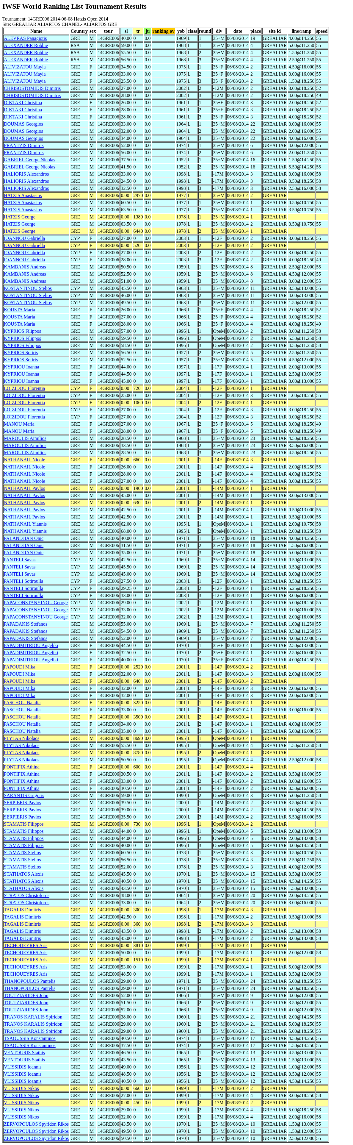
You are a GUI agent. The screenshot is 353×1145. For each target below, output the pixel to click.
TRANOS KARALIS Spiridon (33, 1016)
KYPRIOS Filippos (22, 331)
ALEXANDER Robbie (26, 45)
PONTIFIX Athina (22, 766)
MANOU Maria (19, 424)
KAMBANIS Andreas (25, 266)
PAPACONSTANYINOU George (36, 602)
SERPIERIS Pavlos (22, 802)
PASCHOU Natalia (22, 702)
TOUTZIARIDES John (26, 995)
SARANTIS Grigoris (24, 795)
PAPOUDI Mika (19, 666)
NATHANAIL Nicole (24, 459)
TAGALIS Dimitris (22, 909)
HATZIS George (19, 216)
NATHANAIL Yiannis (25, 524)
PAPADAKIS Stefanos (25, 624)
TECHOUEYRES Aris (25, 945)
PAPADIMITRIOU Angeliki (31, 645)
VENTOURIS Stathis (24, 1052)
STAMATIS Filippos (23, 824)
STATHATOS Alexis (23, 874)
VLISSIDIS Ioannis (23, 1066)
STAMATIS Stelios (22, 852)
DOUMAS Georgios (23, 123)
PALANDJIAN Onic (23, 538)
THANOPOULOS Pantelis (29, 981)
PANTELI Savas (20, 559)
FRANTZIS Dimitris (24, 145)
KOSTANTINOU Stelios (28, 288)
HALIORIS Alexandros (26, 173)
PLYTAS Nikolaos (21, 738)
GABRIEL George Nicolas (29, 159)
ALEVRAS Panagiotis (25, 38)
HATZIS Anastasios (23, 195)
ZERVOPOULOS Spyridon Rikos (36, 1124)
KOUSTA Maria (19, 309)
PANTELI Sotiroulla (23, 581)
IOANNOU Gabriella (24, 238)
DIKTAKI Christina (23, 102)
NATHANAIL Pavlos (24, 488)
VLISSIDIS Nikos (21, 1088)
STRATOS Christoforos (26, 895)
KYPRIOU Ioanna (21, 366)
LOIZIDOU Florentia (24, 388)
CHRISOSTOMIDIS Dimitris (32, 88)
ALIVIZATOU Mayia (25, 66)
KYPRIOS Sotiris (21, 352)
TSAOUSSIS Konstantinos (30, 1038)
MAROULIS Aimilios (25, 438)
